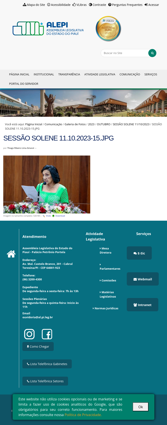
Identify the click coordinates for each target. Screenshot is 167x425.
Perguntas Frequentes (127, 5)
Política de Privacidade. (83, 414)
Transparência (69, 74)
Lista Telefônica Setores (45, 381)
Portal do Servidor (23, 84)
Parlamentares (110, 269)
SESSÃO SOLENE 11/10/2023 (131, 124)
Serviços (150, 74)
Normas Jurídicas (106, 308)
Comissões (109, 280)
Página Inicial (19, 74)
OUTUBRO (103, 124)
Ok (140, 407)
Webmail (143, 279)
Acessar (154, 5)
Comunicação (130, 74)
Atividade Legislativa (99, 74)
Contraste (99, 5)
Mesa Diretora (106, 250)
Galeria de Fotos (75, 124)
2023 (91, 124)
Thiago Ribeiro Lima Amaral (20, 148)
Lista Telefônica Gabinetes (47, 364)
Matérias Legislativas (108, 294)
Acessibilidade (61, 5)
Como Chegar (38, 346)
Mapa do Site (36, 5)
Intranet (142, 305)
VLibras (82, 5)
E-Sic (139, 253)
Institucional (44, 74)
